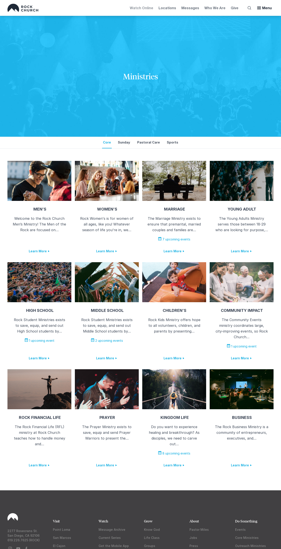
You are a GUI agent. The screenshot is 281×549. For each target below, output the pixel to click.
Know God (152, 529)
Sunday (124, 142)
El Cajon (59, 546)
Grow (148, 521)
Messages (190, 8)
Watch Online (141, 8)
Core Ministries (247, 538)
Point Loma (61, 529)
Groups (149, 546)
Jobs (193, 538)
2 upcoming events (107, 340)
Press (193, 546)
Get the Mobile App (114, 546)
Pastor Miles (199, 529)
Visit (56, 521)
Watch (103, 521)
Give (234, 8)
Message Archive (112, 529)
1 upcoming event (39, 340)
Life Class (152, 538)
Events (240, 529)
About (194, 521)
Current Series (110, 538)
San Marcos (62, 538)
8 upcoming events (174, 453)
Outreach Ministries (250, 546)
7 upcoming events (174, 239)
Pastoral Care (148, 142)
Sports (172, 142)
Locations (167, 8)
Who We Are (214, 8)
